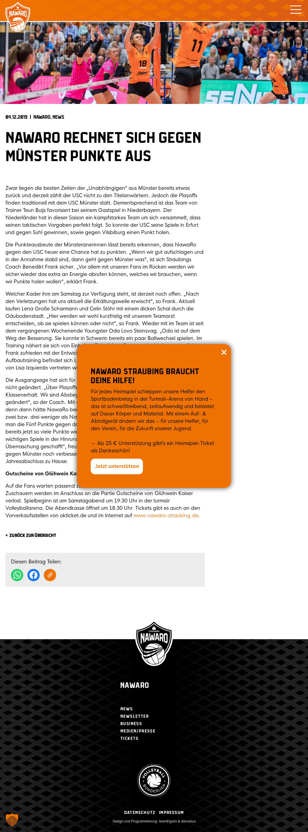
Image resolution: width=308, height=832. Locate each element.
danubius (188, 821)
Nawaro (134, 686)
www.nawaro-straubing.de (165, 516)
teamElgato (168, 821)
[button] (12, 820)
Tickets (129, 739)
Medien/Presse (137, 731)
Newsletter (134, 716)
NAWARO (41, 117)
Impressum (171, 813)
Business (131, 724)
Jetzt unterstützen (117, 466)
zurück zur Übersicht (32, 536)
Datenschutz (139, 813)
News (58, 117)
